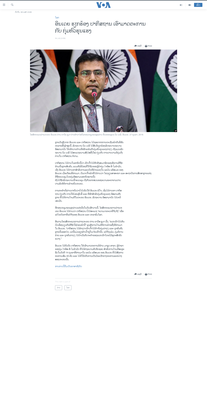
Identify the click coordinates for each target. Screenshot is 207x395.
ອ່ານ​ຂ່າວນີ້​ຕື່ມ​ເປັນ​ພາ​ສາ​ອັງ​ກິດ (68, 266)
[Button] (138, 46)
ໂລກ (57, 18)
